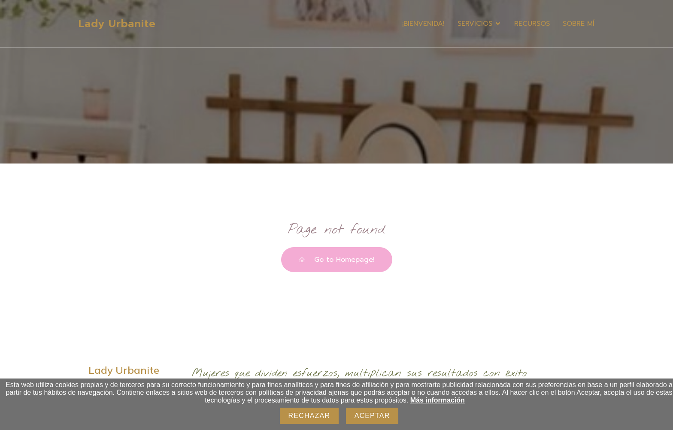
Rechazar (309, 415)
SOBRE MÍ (578, 23)
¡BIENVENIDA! (423, 23)
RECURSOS (532, 23)
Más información (437, 400)
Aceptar (372, 415)
